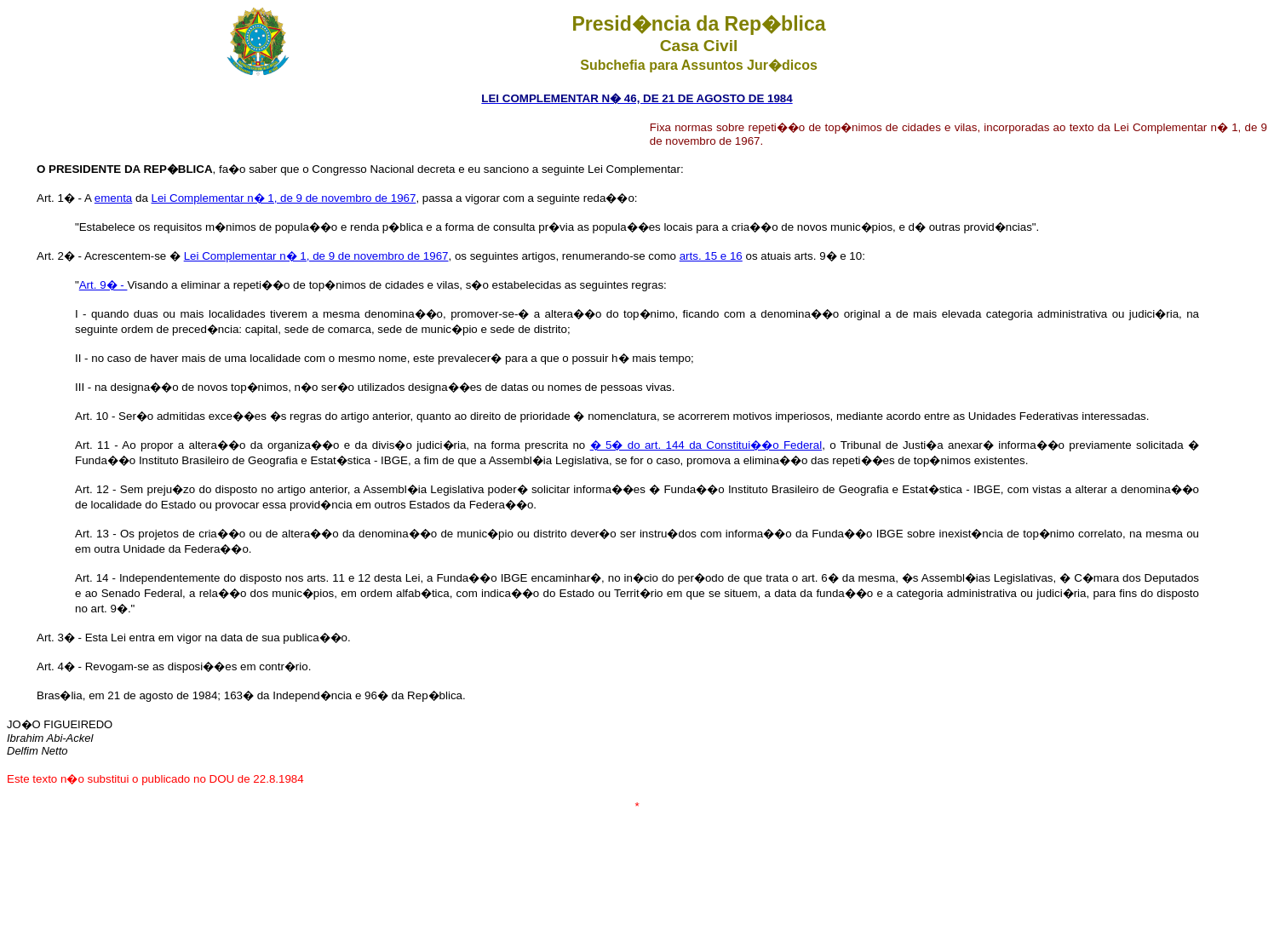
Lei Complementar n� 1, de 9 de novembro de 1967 (284, 198)
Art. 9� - (103, 285)
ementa (113, 198)
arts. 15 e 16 (711, 256)
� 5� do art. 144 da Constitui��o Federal (706, 445)
